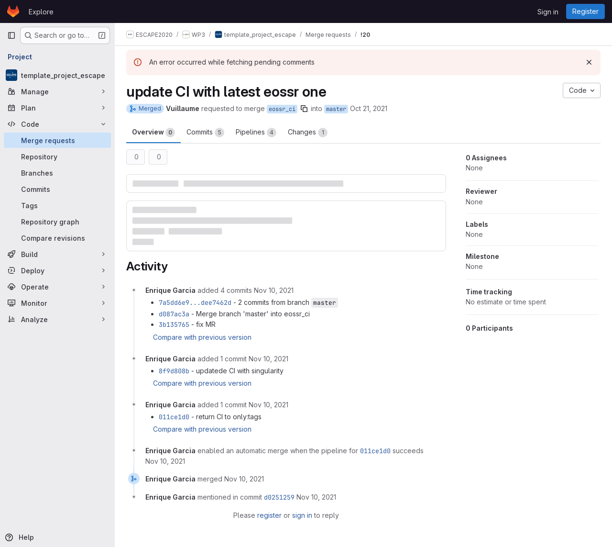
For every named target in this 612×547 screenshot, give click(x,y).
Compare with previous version (202, 337)
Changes (308, 132)
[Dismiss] (589, 62)
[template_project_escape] (57, 75)
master (336, 109)
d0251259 (279, 497)
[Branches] (57, 172)
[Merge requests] (57, 140)
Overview (153, 132)
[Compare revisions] (57, 238)
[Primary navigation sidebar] (11, 35)
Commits (205, 132)
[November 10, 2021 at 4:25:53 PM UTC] (268, 405)
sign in (302, 515)
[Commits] (57, 189)
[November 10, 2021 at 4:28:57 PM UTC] (244, 479)
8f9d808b (174, 371)
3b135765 (174, 324)
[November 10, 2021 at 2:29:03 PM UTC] (268, 359)
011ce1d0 (174, 417)
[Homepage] (13, 11)
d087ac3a (174, 314)
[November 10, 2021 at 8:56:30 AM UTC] (274, 290)
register (269, 515)
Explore (41, 12)
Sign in (547, 12)
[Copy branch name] (304, 108)
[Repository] (57, 156)
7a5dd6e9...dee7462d (195, 302)
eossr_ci (282, 109)
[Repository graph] (57, 221)
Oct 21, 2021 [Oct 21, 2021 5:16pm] (368, 108)
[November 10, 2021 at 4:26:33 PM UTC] (165, 461)
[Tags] (57, 205)
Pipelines (256, 132)
